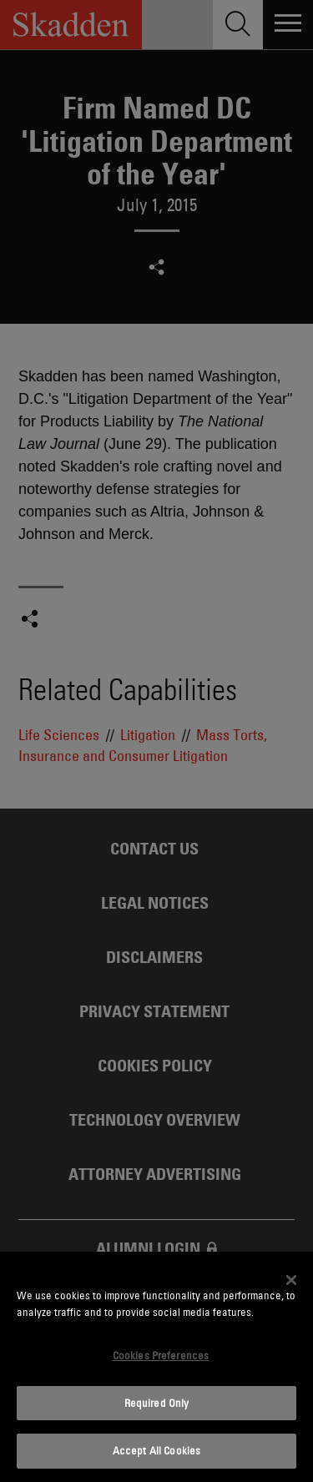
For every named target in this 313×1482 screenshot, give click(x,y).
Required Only (156, 1402)
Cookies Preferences (161, 1355)
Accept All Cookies (156, 1450)
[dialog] (156, 1367)
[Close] (291, 1280)
